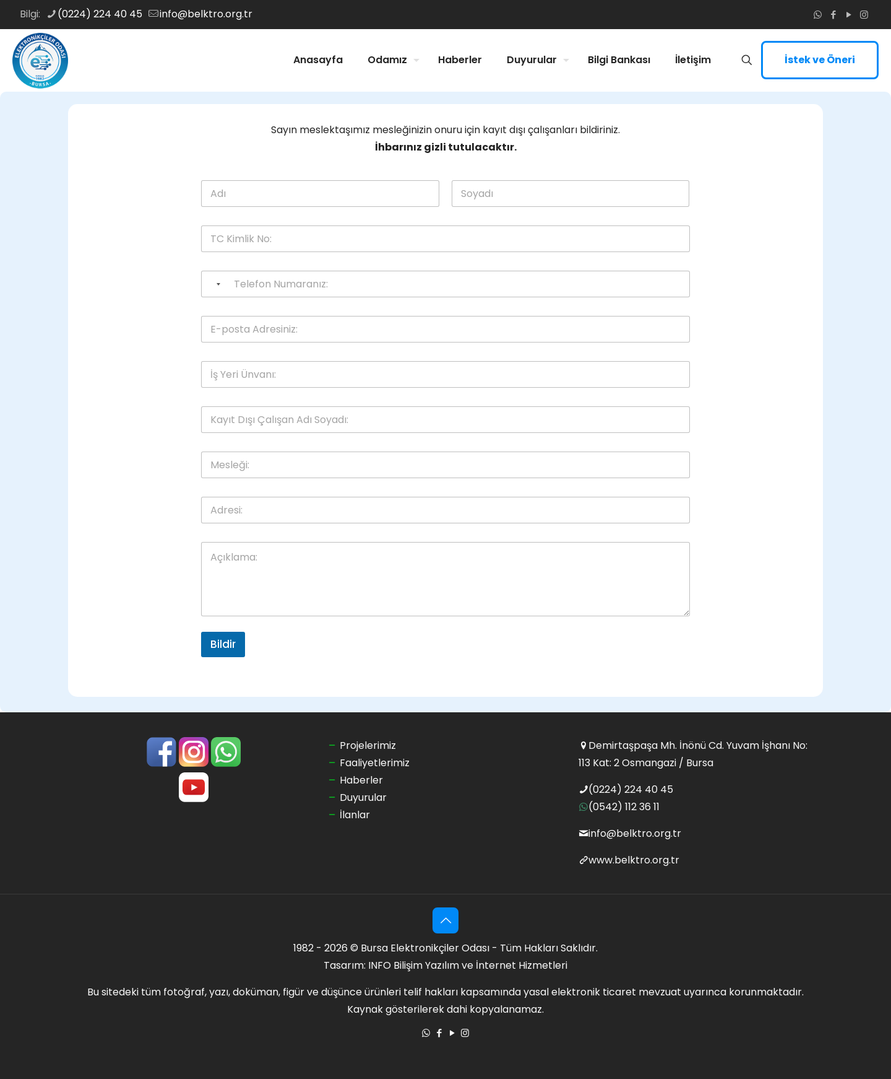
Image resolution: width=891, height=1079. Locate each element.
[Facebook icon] (833, 14)
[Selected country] (213, 284)
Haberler (361, 780)
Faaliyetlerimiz (375, 763)
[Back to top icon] (445, 920)
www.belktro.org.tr (633, 860)
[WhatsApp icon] (817, 14)
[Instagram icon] (864, 14)
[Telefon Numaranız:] (445, 284)
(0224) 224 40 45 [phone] (100, 14)
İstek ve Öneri (820, 60)
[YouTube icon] (848, 14)
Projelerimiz (368, 745)
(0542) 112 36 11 (624, 807)
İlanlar (355, 815)
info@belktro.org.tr (634, 833)
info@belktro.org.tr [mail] (206, 14)
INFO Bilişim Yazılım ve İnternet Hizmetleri (467, 965)
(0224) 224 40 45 (630, 789)
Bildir (223, 644)
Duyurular (363, 797)
